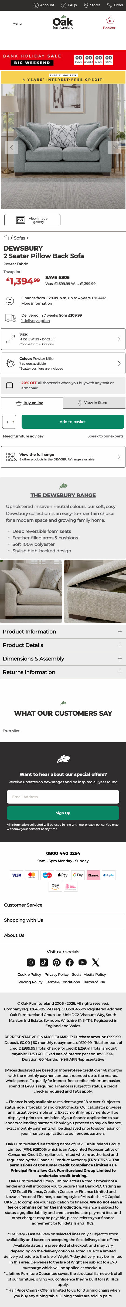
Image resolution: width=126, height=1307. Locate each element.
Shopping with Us (23, 920)
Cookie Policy (29, 974)
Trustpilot (12, 272)
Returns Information (29, 672)
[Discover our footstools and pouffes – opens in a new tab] (71, 385)
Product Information (29, 632)
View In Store (92, 403)
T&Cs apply (82, 1091)
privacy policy (94, 825)
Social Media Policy (89, 974)
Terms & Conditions (63, 982)
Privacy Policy (57, 974)
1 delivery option (35, 321)
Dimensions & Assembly (33, 659)
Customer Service (23, 905)
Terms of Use (94, 982)
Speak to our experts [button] (105, 436)
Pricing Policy (30, 982)
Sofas (19, 238)
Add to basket (73, 421)
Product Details (23, 645)
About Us (14, 935)
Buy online (29, 403)
